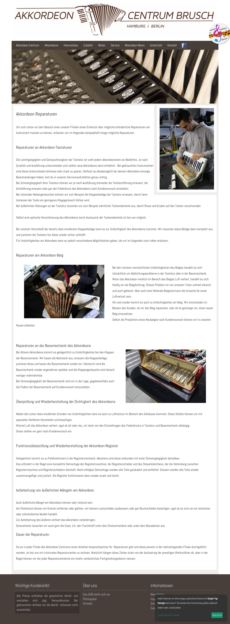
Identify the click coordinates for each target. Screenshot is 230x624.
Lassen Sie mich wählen (168, 615)
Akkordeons (51, 45)
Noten (101, 45)
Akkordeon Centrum (27, 45)
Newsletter (157, 594)
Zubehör (88, 45)
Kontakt (172, 45)
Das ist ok (217, 615)
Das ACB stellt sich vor (96, 594)
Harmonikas (71, 45)
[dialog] (190, 607)
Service (115, 45)
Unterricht (156, 45)
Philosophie (90, 599)
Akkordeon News (135, 45)
